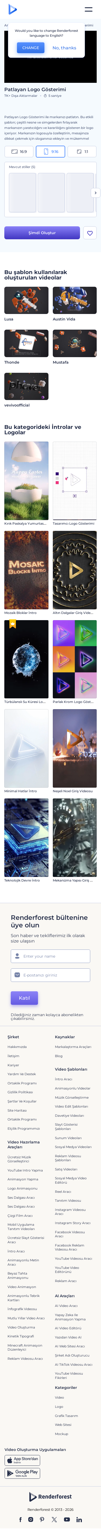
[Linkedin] (79, 1520)
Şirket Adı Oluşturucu (72, 1355)
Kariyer (13, 1065)
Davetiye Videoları (69, 1116)
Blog (58, 1056)
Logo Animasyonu (22, 1188)
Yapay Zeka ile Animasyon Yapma (70, 1317)
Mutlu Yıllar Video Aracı (26, 1318)
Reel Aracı (63, 1192)
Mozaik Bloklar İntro (20, 613)
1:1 (82, 151)
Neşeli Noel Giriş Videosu (73, 791)
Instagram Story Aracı (72, 1223)
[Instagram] (30, 1520)
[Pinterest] (42, 1520)
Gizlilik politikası (20, 1092)
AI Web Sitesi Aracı (70, 1346)
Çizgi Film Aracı (20, 1216)
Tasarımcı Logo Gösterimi (73, 523)
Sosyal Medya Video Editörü (71, 1180)
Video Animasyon (22, 1287)
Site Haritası (17, 1110)
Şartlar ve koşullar (22, 1101)
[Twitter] (54, 1520)
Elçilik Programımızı (24, 1128)
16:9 (19, 151)
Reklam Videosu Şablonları (68, 1158)
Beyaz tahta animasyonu (18, 1275)
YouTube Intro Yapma (25, 1170)
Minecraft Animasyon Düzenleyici (25, 1347)
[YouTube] (67, 1520)
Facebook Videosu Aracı (70, 1234)
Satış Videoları (66, 1169)
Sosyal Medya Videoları (73, 1147)
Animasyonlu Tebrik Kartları (24, 1298)
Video (59, 1397)
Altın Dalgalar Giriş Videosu (74, 613)
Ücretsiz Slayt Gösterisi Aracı (26, 1240)
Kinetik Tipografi (21, 1336)
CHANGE (30, 47)
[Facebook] (20, 1520)
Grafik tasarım (66, 1416)
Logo (59, 1407)
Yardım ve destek (22, 1074)
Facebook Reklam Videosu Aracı (69, 1247)
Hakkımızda (17, 1047)
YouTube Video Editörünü (67, 1270)
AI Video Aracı (66, 1306)
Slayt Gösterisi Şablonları (66, 1126)
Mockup (61, 1434)
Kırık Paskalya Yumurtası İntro (28, 523)
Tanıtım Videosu (68, 1200)
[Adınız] (50, 956)
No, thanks (64, 47)
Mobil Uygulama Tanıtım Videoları (21, 1226)
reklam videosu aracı (25, 1359)
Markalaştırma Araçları (73, 1047)
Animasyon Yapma (23, 1179)
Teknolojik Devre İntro (22, 880)
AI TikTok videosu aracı (73, 1364)
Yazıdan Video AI (68, 1337)
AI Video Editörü (68, 1328)
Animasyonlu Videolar (72, 1088)
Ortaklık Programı (22, 1083)
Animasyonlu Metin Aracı (23, 1262)
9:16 (50, 151)
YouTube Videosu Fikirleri (69, 1375)
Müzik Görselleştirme (72, 1097)
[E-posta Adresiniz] (50, 975)
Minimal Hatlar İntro (20, 791)
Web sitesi (63, 1425)
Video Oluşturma (21, 1327)
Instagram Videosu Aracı (70, 1212)
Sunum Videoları (68, 1138)
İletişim (13, 1056)
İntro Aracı (63, 1079)
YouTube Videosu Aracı (73, 1258)
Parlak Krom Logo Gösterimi (76, 702)
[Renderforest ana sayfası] (13, 9)
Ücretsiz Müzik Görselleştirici (19, 1159)
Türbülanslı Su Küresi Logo (25, 702)
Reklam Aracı (65, 1281)
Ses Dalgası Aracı (21, 1198)
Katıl (24, 998)
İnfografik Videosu (22, 1309)
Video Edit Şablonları (71, 1106)
